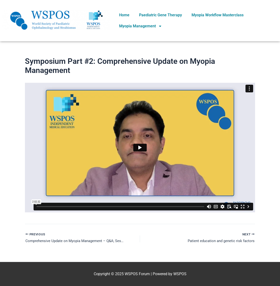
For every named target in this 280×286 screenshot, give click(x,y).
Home (124, 15)
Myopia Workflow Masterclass (218, 15)
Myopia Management (140, 26)
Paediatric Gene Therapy (160, 15)
